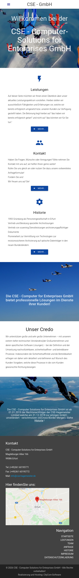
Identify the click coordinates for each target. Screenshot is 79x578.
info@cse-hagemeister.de (23, 476)
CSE (39, 4)
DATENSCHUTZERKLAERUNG (59, 557)
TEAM (71, 543)
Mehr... (39, 129)
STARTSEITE (67, 536)
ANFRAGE (68, 547)
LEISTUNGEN (67, 540)
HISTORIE (68, 550)
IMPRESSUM (67, 554)
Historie (38, 420)
